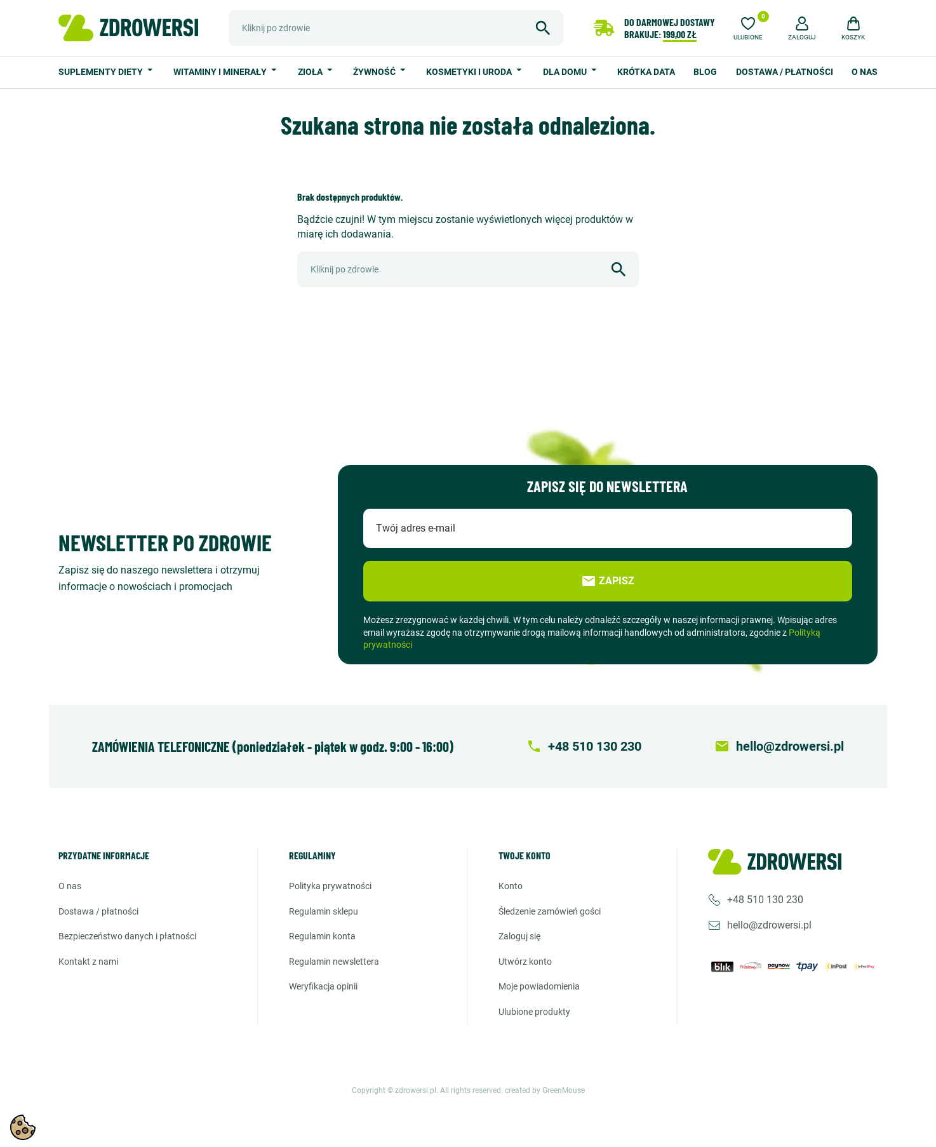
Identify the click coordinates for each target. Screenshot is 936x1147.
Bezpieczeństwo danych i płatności (127, 936)
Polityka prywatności (330, 886)
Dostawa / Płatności (784, 72)
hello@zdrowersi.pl (769, 925)
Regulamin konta (322, 936)
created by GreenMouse (545, 1090)
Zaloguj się (519, 936)
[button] (802, 27)
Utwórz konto (525, 961)
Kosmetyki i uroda (470, 72)
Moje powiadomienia (539, 986)
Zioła (311, 72)
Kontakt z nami (88, 961)
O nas (865, 72)
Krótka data (646, 72)
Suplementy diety (101, 72)
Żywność (375, 72)
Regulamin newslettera (334, 961)
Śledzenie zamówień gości (549, 911)
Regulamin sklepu (323, 911)
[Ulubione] (748, 27)
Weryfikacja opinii (323, 986)
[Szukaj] (396, 28)
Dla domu (566, 72)
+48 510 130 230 (765, 900)
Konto (510, 886)
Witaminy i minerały (221, 72)
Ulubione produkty (534, 1012)
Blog (705, 72)
